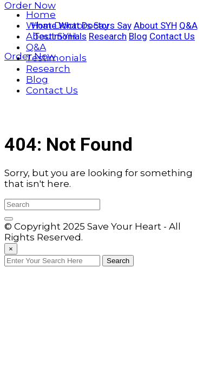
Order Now (30, 5)
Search (118, 261)
